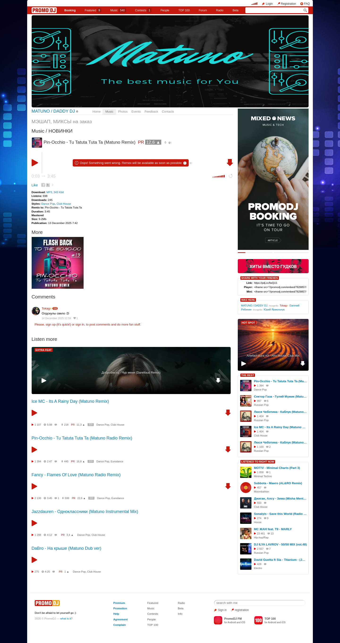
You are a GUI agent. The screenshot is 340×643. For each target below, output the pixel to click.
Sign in (222, 610)
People (165, 10)
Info (180, 613)
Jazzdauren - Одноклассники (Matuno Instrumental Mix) (85, 511)
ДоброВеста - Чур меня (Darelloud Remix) (131, 372)
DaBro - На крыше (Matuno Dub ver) (66, 548)
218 (66, 424)
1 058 (260, 472)
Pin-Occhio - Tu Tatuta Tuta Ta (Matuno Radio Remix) (82, 438)
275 (37, 571)
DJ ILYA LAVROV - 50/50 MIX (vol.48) (280, 544)
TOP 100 (184, 10)
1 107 (38, 424)
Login (269, 3)
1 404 (260, 416)
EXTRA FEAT (44, 350)
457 (259, 487)
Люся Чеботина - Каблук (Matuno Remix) (280, 442)
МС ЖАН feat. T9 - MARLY (273, 529)
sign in (80, 324)
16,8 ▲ (80, 461)
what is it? (66, 618)
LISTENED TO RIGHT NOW (257, 461)
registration (242, 610)
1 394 (38, 461)
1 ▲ (66, 571)
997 (259, 400)
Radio (219, 10)
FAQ (307, 3)
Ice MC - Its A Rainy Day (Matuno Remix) (70, 401)
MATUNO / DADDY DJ (53, 111)
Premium (119, 602)
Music (118, 10)
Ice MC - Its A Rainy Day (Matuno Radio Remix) (280, 427)
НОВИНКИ (60, 131)
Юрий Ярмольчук (274, 309)
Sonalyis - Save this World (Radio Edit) (280, 513)
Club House (63, 203)
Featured (93, 10)
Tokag (47, 308)
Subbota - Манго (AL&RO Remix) (278, 483)
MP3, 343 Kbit (55, 192)
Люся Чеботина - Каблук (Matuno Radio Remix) (280, 411)
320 (91, 424)
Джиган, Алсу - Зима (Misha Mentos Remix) (280, 498)
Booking (70, 10)
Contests (152, 613)
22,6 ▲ (81, 498)
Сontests (143, 10)
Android (232, 622)
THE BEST (247, 375)
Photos (123, 111)
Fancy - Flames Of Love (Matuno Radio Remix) (76, 474)
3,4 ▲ (70, 534)
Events (136, 111)
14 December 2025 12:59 (56, 318)
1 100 (260, 446)
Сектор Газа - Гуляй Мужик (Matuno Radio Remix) (280, 396)
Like (35, 185)
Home (97, 111)
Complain (119, 624)
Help (116, 613)
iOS (243, 622)
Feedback (151, 111)
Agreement (120, 619)
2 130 (38, 498)
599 (67, 498)
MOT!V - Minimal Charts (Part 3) (277, 467)
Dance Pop (48, 203)
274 (259, 518)
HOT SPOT (248, 322)
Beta (235, 10)
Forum (203, 10)
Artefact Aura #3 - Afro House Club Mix (273, 355)
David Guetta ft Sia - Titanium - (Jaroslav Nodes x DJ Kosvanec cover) (280, 559)
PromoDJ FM (233, 618)
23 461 (261, 533)
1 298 (38, 534)
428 (259, 564)
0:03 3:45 (44, 176)
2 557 (260, 548)
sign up (50, 324)
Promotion (120, 608)
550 (259, 502)
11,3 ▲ (80, 424)
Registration (288, 3)
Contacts (168, 111)
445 (66, 461)
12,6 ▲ (153, 142)
